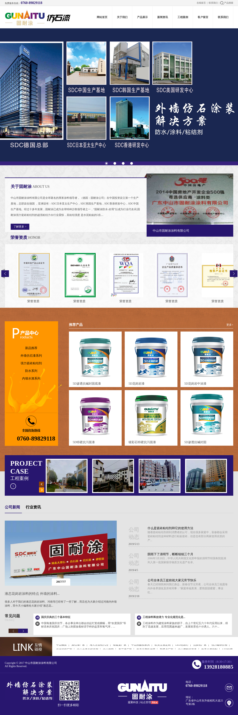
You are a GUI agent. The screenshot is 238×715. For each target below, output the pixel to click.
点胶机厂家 (200, 646)
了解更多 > (20, 226)
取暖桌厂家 (119, 646)
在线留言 (201, 3)
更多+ (229, 324)
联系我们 (213, 3)
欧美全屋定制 (163, 646)
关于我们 (122, 17)
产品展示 (142, 17)
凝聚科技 (133, 702)
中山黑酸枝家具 (140, 646)
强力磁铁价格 (219, 646)
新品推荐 (31, 348)
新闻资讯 (162, 17)
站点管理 (145, 702)
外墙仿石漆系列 (31, 355)
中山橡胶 (61, 646)
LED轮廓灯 (181, 646)
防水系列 (31, 370)
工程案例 (182, 17)
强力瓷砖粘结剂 (31, 363)
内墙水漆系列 (31, 378)
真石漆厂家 (78, 646)
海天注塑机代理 (99, 646)
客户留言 (203, 17)
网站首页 (102, 17)
